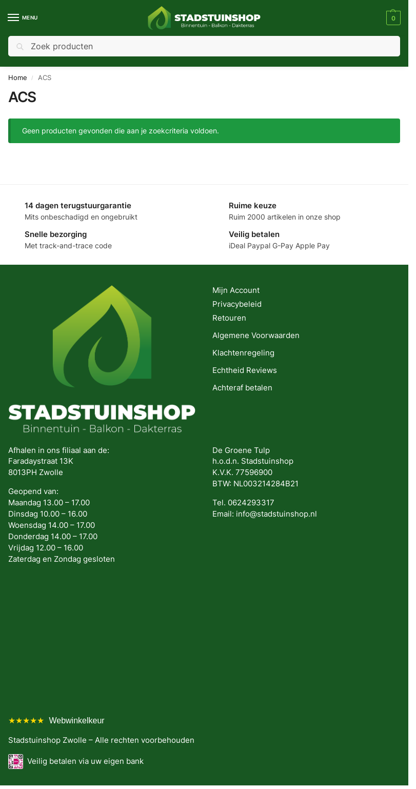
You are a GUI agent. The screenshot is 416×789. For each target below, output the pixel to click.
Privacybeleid (237, 304)
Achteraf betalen (242, 387)
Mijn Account (236, 290)
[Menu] (23, 18)
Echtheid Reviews (244, 370)
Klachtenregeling (243, 353)
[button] (392, 18)
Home (17, 77)
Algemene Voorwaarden (256, 335)
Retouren (229, 318)
